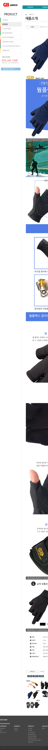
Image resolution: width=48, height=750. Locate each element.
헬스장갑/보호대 (7, 33)
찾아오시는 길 (3, 732)
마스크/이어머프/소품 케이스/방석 (11, 46)
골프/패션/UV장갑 (7, 41)
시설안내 (16, 730)
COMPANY (30, 7)
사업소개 (16, 728)
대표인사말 (2, 728)
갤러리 (43, 728)
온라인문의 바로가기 (9, 69)
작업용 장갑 (5, 50)
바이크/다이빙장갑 (8, 37)
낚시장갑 (5, 20)
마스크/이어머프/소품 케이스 (34, 740)
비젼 (1, 730)
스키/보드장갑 (6, 28)
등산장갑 (5, 24)
